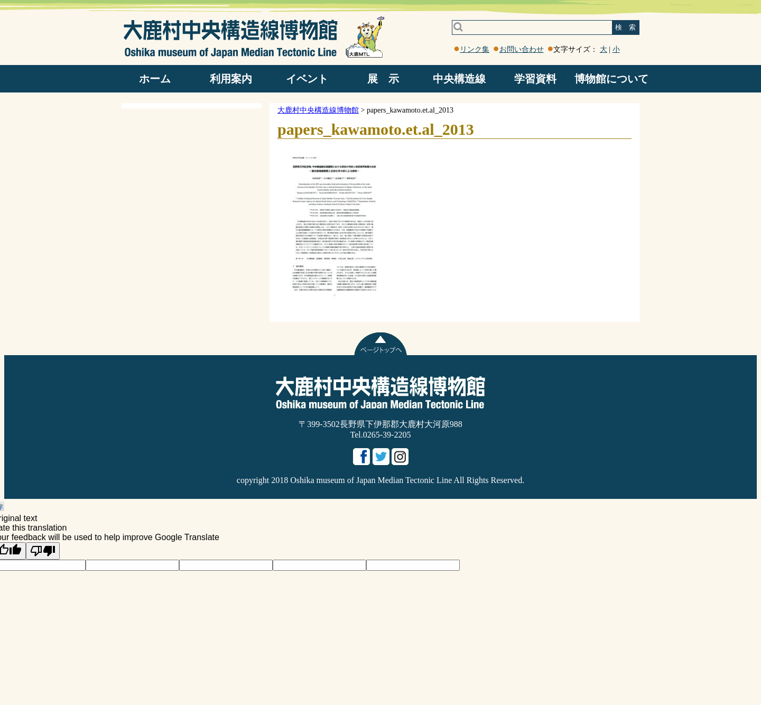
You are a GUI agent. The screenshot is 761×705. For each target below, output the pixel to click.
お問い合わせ (521, 49)
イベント (307, 79)
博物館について (611, 79)
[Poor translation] (43, 551)
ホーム (155, 79)
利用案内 (231, 79)
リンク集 (474, 49)
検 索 (625, 27)
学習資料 (535, 79)
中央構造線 (459, 79)
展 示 (383, 79)
